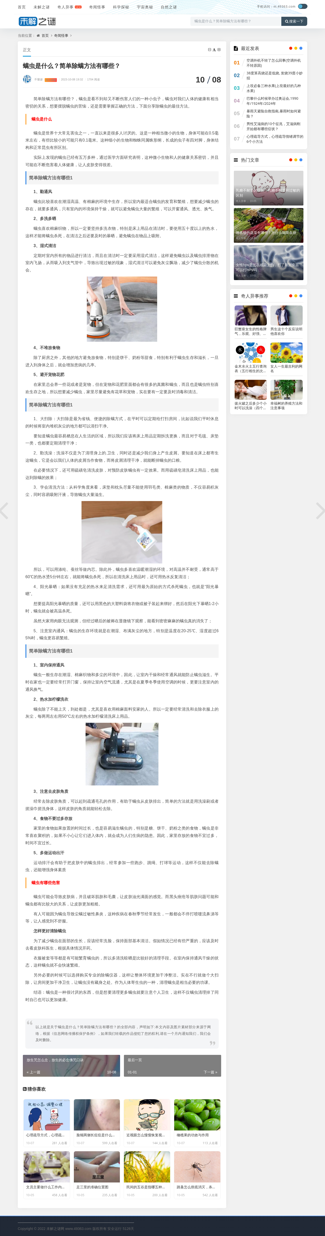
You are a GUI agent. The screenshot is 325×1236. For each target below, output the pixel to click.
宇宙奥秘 (145, 6)
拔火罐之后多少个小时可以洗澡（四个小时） (251, 405)
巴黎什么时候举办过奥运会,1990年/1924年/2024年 (272, 101)
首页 (22, 6)
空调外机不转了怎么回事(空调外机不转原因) (274, 63)
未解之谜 (42, 6)
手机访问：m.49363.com (276, 6)
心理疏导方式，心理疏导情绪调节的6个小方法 (275, 139)
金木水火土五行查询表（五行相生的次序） (251, 368)
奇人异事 (65, 6)
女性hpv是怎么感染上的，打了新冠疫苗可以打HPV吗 (267, 267)
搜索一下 (294, 21)
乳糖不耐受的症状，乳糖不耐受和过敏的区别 (268, 193)
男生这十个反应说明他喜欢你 (286, 331)
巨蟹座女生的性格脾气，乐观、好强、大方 (251, 331)
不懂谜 (38, 79)
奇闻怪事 (97, 6)
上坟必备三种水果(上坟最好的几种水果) (274, 88)
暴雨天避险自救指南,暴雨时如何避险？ (274, 113)
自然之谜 (169, 6)
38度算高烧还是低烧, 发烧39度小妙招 (275, 75)
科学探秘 (121, 6)
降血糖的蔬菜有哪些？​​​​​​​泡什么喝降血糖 (266, 232)
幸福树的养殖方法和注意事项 (286, 405)
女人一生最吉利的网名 (286, 368)
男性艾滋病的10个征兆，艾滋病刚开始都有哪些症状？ (273, 126)
